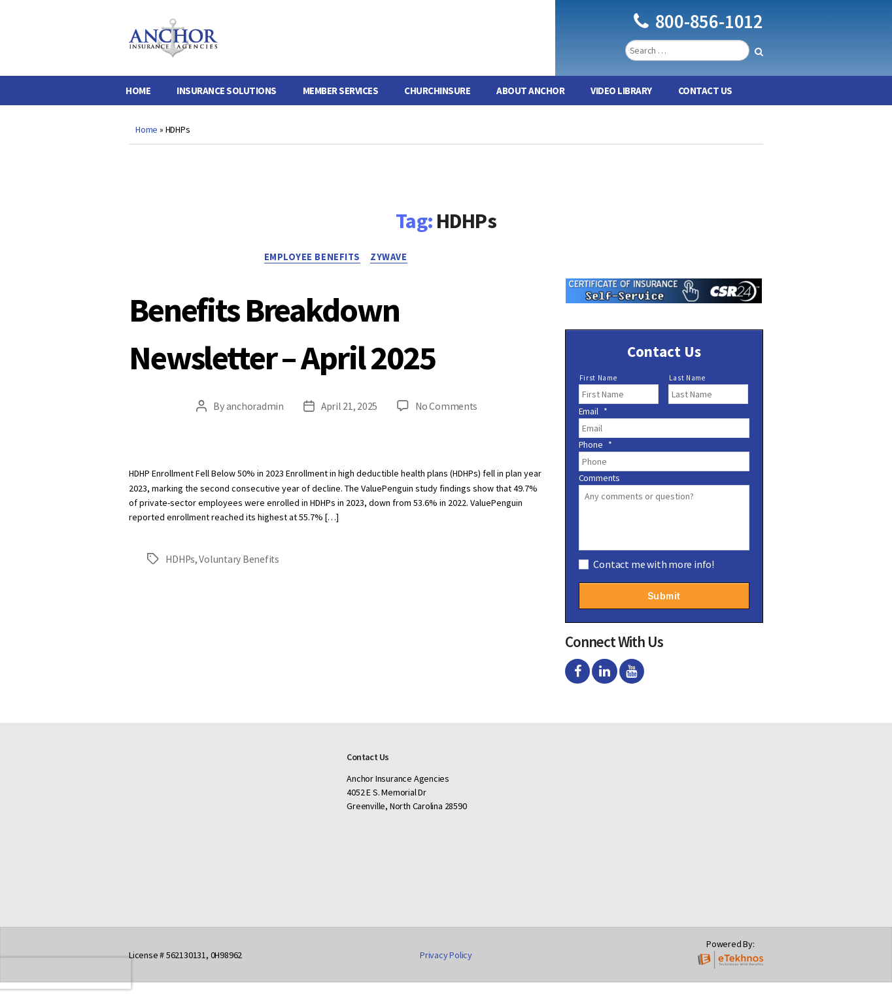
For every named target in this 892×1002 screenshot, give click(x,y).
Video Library (621, 110)
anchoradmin (254, 427)
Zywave (392, 278)
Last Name (687, 397)
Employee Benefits (311, 278)
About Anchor (530, 110)
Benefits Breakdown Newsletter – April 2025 (322, 352)
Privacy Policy (446, 974)
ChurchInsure (437, 110)
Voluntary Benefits (241, 579)
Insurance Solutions (227, 110)
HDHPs (181, 579)
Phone (595, 464)
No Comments (447, 427)
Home (138, 110)
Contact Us (705, 110)
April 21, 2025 (348, 427)
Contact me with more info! (653, 583)
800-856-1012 (698, 31)
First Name (598, 397)
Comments (599, 497)
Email (593, 431)
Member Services (341, 110)
